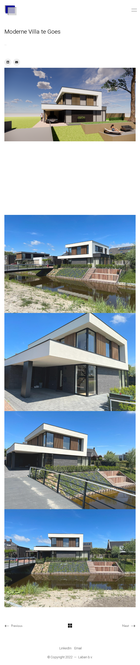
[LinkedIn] (7, 62)
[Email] (16, 62)
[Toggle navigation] (133, 10)
